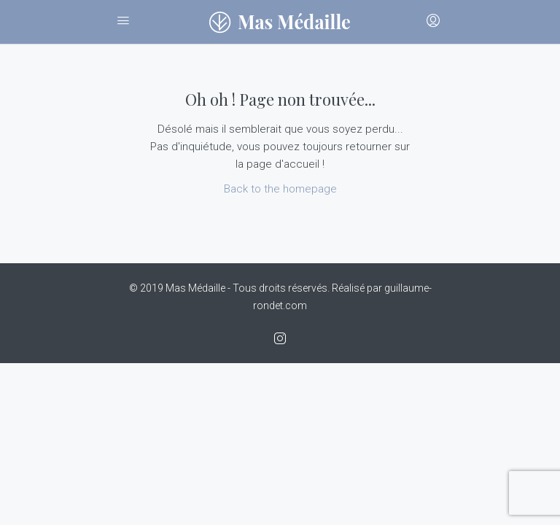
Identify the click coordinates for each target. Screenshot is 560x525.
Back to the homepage (280, 188)
